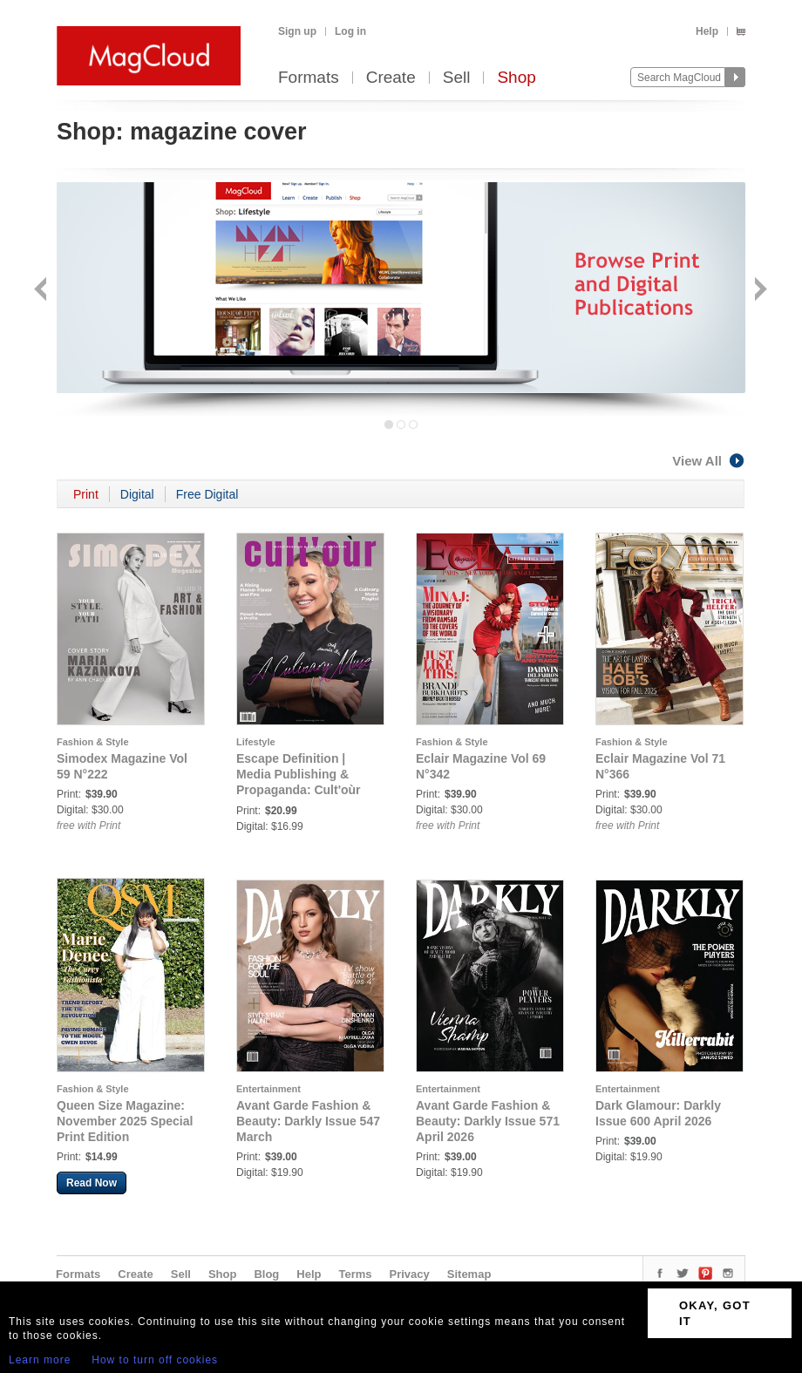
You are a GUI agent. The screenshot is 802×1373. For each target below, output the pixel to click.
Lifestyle (255, 742)
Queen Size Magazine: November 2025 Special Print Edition (125, 1121)
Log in (350, 31)
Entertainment (268, 1089)
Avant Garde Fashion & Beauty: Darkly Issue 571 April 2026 (488, 1121)
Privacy (410, 1274)
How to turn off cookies (155, 1360)
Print (86, 494)
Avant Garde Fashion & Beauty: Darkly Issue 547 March (308, 1121)
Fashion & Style (93, 742)
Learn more (40, 1360)
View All (708, 460)
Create (391, 78)
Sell (457, 78)
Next (759, 290)
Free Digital (207, 494)
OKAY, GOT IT (715, 1313)
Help (707, 31)
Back (42, 290)
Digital (137, 494)
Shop (516, 78)
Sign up (297, 31)
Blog (266, 1274)
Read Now (91, 1183)
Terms (354, 1274)
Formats (308, 78)
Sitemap (469, 1274)
